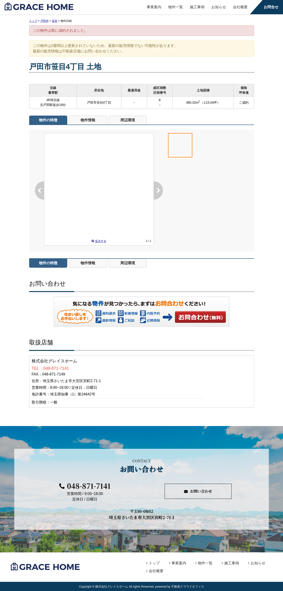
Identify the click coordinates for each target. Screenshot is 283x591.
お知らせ (218, 7)
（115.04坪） (210, 102)
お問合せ (271, 7)
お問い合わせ (200, 317)
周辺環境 (127, 120)
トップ (153, 563)
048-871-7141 (85, 486)
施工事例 (197, 7)
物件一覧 (175, 7)
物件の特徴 (48, 120)
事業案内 (154, 7)
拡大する (99, 241)
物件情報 (88, 120)
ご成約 (244, 102)
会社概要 (240, 7)
